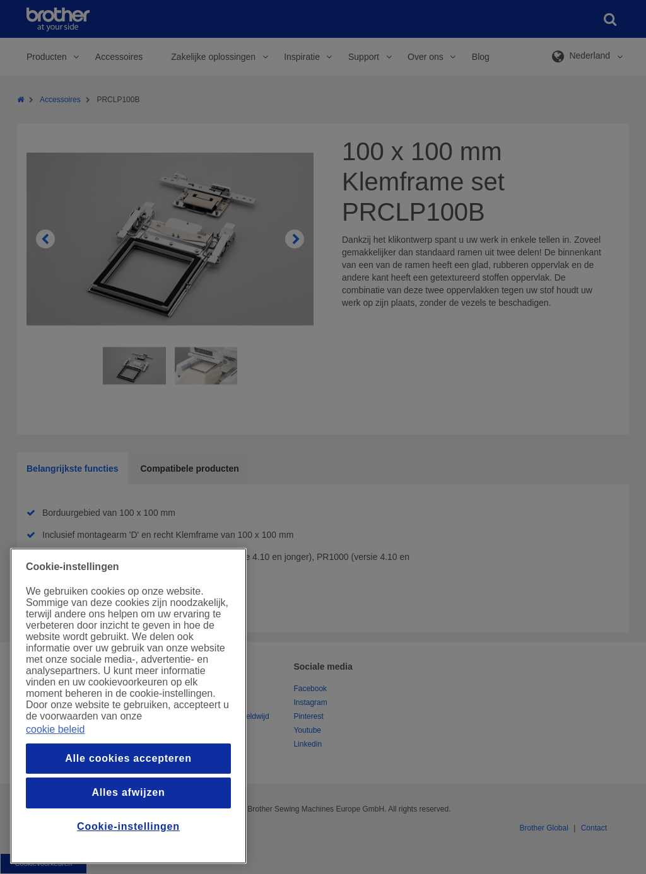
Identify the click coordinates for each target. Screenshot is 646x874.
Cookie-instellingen (128, 826)
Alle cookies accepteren (128, 758)
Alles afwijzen (128, 792)
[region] (128, 706)
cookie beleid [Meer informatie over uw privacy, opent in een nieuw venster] (55, 729)
